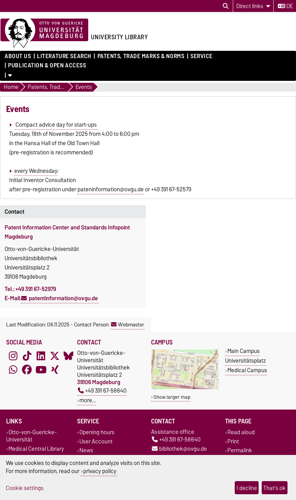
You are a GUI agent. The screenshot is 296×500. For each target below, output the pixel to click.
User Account (96, 441)
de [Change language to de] (285, 6)
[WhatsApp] (13, 370)
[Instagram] (13, 356)
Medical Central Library (36, 448)
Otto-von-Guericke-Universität (31, 436)
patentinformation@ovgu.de (63, 298)
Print (233, 441)
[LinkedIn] (41, 356)
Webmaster (127, 324)
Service (201, 56)
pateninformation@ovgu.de (110, 189)
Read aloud (241, 432)
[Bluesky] (69, 356)
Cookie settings (25, 488)
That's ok (274, 488)
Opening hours (96, 432)
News (86, 450)
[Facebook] (27, 370)
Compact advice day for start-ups (56, 124)
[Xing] (55, 370)
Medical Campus (247, 370)
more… (87, 400)
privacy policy (99, 471)
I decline (247, 488)
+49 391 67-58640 (102, 390)
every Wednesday (35, 171)
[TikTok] (27, 356)
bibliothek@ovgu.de (179, 448)
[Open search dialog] (226, 6)
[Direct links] (253, 6)
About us (18, 56)
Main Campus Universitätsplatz (245, 355)
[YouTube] (41, 370)
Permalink (239, 450)
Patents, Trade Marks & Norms (141, 56)
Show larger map (171, 397)
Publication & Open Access (47, 65)
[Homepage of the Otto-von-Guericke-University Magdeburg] (44, 33)
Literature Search (64, 56)
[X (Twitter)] (55, 356)
